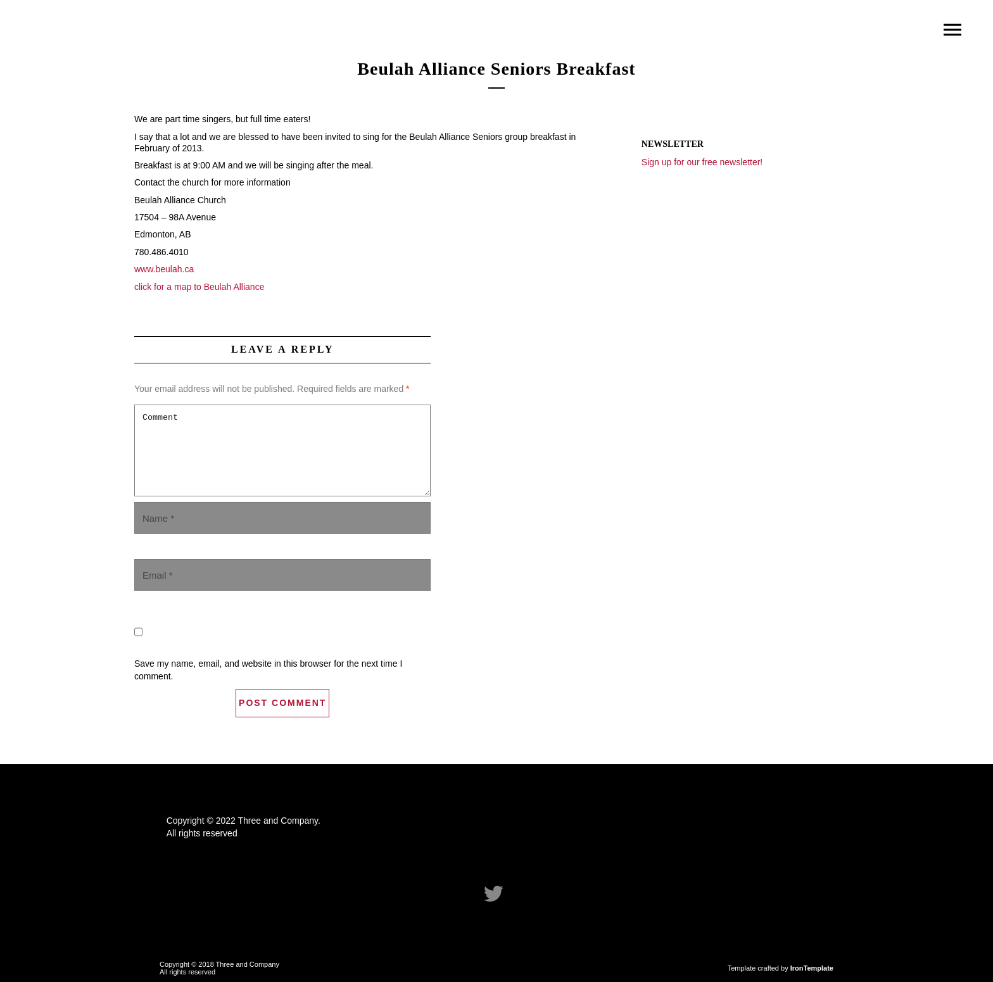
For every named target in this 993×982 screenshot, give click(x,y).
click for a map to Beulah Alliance (199, 287)
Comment (282, 450)
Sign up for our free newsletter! (702, 162)
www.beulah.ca (164, 269)
